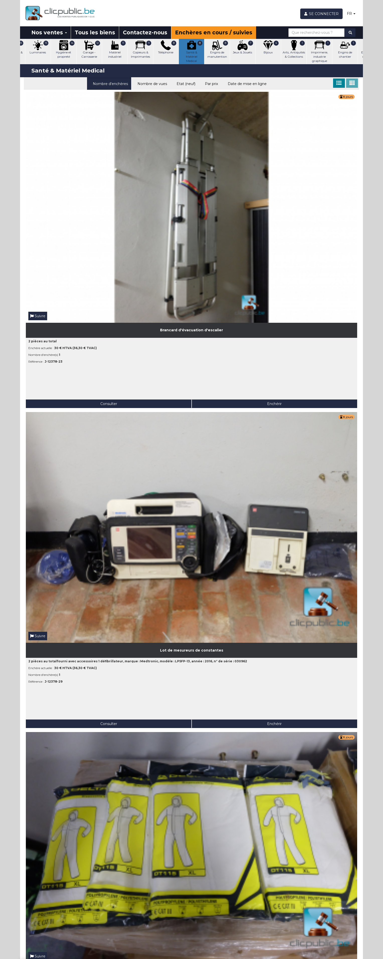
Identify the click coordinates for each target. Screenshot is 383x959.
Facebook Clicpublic (320, 919)
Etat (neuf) (184, 83)
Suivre (37, 140)
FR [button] (351, 13)
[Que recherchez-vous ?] (316, 32)
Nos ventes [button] (49, 32)
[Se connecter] (321, 14)
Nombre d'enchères (109, 83)
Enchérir (86, 228)
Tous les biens (95, 32)
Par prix (210, 83)
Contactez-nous (145, 32)
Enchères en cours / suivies (213, 32)
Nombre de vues (151, 83)
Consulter (45, 228)
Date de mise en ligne (245, 83)
